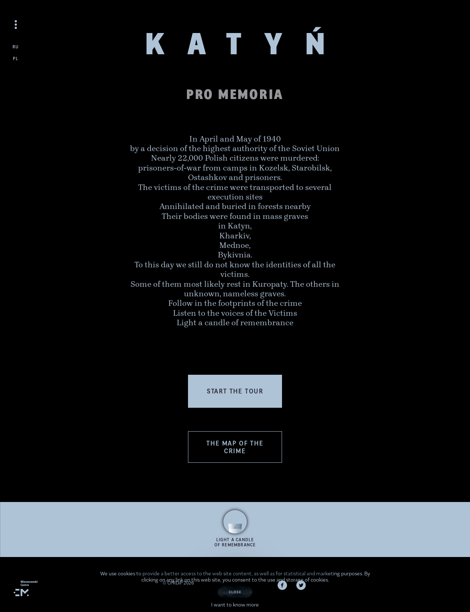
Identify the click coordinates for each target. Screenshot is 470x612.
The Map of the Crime (234, 447)
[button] (235, 391)
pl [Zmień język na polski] (15, 58)
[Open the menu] (16, 24)
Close (235, 592)
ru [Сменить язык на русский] (15, 47)
